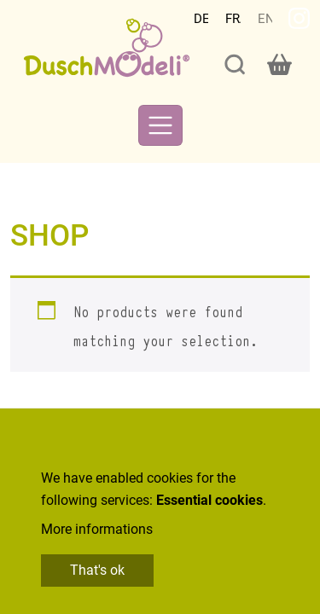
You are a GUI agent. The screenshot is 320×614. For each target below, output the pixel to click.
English (265, 18)
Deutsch (201, 18)
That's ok (97, 570)
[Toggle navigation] (160, 125)
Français (233, 18)
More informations (97, 529)
